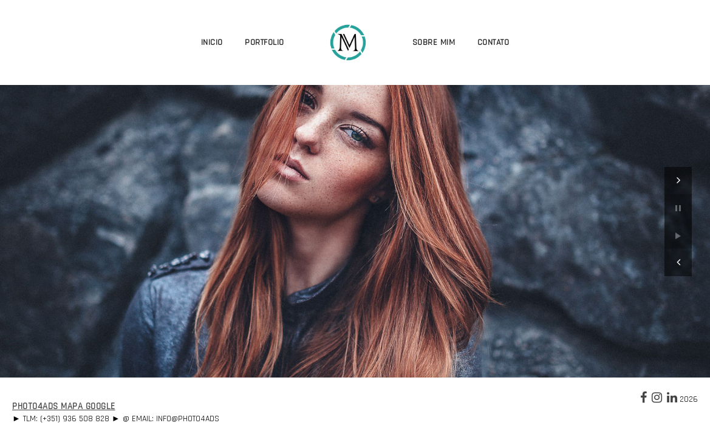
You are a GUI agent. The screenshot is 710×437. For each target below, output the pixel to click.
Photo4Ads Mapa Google (63, 406)
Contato (493, 42)
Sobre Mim (434, 42)
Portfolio (264, 42)
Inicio (212, 42)
